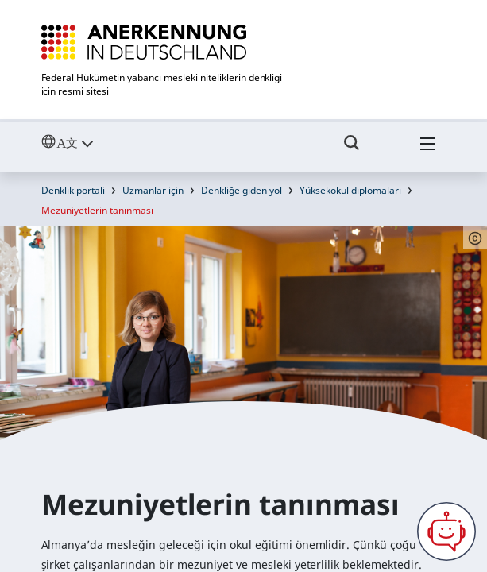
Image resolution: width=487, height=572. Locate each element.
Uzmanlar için (153, 190)
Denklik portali (73, 190)
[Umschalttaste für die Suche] (352, 150)
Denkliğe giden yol (241, 190)
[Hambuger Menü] (427, 150)
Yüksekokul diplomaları (350, 190)
